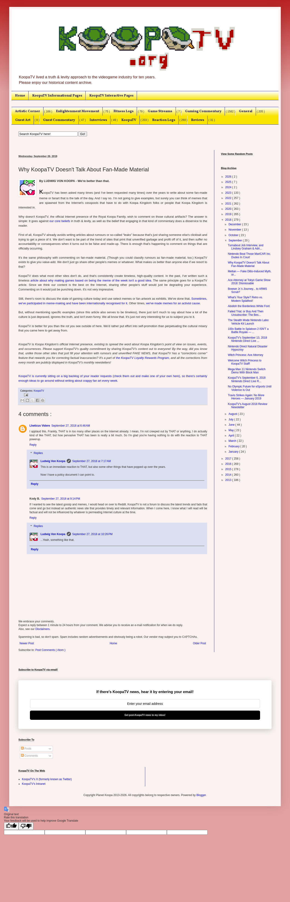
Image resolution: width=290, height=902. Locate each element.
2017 (228, 458)
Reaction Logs (163, 120)
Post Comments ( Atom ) (50, 650)
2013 (228, 480)
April (232, 435)
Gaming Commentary (203, 111)
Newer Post (27, 643)
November (235, 229)
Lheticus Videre (39, 425)
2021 (228, 203)
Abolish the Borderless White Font (249, 306)
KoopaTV (128, 120)
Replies (38, 453)
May (232, 430)
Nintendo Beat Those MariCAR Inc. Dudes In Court (249, 255)
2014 (228, 474)
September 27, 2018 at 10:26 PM (92, 534)
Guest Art (22, 120)
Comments (29, 755)
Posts (26, 748)
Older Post (199, 643)
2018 (228, 219)
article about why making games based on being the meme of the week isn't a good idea (90, 280)
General (245, 111)
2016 (228, 464)
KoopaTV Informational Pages (57, 95)
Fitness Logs (123, 111)
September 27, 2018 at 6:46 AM (70, 425)
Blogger (201, 795)
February (234, 446)
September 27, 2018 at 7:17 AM (91, 461)
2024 (228, 187)
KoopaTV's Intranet (33, 783)
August (233, 414)
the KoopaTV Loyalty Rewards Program (142, 358)
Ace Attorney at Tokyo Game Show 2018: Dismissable (249, 281)
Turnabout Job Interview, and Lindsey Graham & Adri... (245, 247)
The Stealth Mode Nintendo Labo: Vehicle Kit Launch (248, 322)
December (235, 224)
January (234, 451)
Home (20, 95)
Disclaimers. (42, 629)
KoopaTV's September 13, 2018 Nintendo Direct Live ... (247, 339)
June (232, 424)
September (236, 240)
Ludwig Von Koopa (53, 461)
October (234, 235)
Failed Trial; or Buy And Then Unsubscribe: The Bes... (246, 313)
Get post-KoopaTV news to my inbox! (145, 715)
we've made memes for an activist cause (173, 303)
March (233, 440)
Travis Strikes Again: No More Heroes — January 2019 (246, 397)
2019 (228, 214)
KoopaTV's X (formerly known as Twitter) (47, 779)
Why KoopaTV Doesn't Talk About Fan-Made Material (248, 264)
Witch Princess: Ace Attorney (245, 355)
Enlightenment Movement (77, 111)
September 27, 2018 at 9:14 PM (60, 498)
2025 (228, 182)
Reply (33, 444)
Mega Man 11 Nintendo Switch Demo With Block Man (246, 371)
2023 (228, 192)
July (231, 419)
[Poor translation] (26, 826)
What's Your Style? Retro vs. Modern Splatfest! (245, 299)
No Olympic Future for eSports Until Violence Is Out (249, 388)
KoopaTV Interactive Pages (111, 95)
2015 (228, 469)
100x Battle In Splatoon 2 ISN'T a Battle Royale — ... (248, 330)
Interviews (98, 120)
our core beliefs (59, 221)
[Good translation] (11, 826)
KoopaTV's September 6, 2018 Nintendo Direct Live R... (247, 379)
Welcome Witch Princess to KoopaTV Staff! (244, 362)
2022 (228, 198)
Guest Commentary (59, 120)
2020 (228, 209)
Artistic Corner (27, 111)
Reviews (197, 120)
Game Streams (160, 111)
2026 (228, 176)
